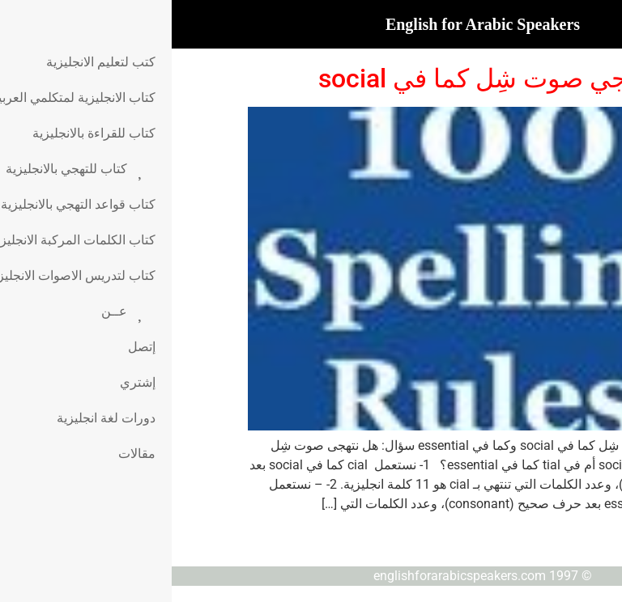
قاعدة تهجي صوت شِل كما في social (346, 78)
